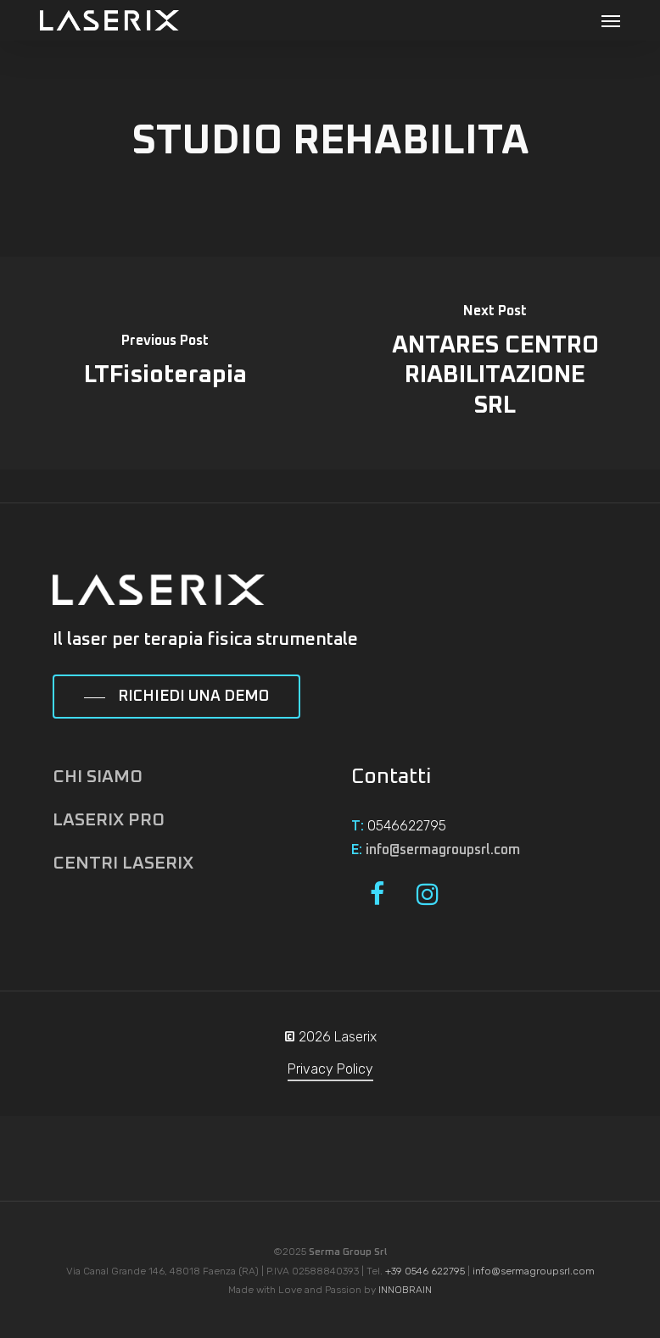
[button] (610, 20)
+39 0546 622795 (425, 1271)
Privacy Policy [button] (330, 1069)
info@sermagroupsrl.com (443, 850)
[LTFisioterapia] (165, 363)
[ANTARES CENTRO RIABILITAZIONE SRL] (495, 363)
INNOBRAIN (405, 1290)
